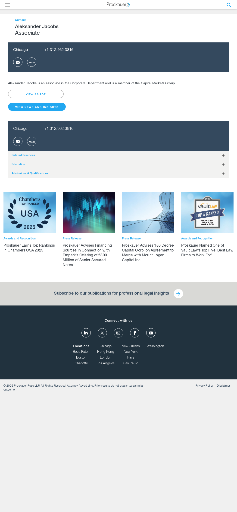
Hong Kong (105, 505)
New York (130, 505)
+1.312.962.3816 (58, 203)
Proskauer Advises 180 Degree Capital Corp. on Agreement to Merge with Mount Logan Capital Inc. (148, 406)
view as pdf (36, 247)
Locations (81, 499)
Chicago (20, 203)
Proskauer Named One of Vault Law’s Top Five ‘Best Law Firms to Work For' (207, 403)
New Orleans (131, 499)
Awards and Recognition (19, 391)
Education (18, 317)
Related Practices (23, 308)
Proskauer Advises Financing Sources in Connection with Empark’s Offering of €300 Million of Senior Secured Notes (87, 408)
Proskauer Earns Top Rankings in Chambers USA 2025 (29, 401)
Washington (155, 499)
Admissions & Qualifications (30, 326)
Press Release (72, 391)
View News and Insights (37, 260)
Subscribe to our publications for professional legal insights (111, 447)
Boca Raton (81, 505)
